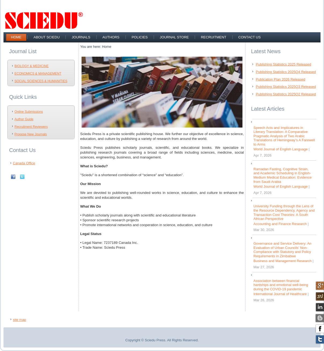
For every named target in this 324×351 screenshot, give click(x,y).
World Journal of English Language (280, 149)
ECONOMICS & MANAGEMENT (37, 73)
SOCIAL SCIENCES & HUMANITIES (40, 81)
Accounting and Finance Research (280, 224)
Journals (81, 37)
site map (19, 320)
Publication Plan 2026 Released (280, 79)
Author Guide (24, 119)
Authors (111, 37)
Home (16, 37)
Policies (140, 37)
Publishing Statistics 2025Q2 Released (286, 94)
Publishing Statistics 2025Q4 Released (286, 72)
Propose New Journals (30, 134)
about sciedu (47, 37)
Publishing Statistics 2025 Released (283, 64)
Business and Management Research (282, 261)
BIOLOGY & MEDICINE (31, 66)
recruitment (213, 37)
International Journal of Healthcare (280, 294)
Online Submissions (28, 112)
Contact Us (249, 37)
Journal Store (174, 37)
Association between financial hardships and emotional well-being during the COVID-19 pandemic (280, 285)
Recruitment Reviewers (31, 127)
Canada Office (24, 163)
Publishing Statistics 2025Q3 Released (286, 87)
